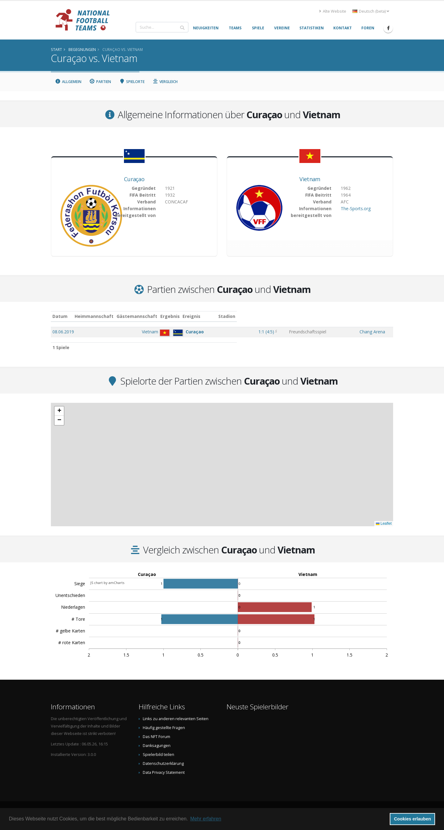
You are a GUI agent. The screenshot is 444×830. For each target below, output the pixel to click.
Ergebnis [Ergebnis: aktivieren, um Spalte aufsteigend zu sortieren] (259, 316)
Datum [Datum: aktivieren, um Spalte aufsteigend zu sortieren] (60, 316)
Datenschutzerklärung (163, 763)
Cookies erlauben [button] (412, 818)
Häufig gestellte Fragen (164, 727)
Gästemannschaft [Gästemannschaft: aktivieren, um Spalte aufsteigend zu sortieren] (187, 316)
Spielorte (132, 81)
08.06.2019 (63, 332)
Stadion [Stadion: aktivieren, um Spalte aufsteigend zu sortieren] (355, 316)
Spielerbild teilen (158, 754)
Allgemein (68, 81)
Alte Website (332, 11)
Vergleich (165, 81)
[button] (59, 411)
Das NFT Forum (156, 736)
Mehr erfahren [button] (205, 818)
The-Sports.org (356, 208)
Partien (100, 81)
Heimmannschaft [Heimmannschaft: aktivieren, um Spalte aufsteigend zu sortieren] (145, 316)
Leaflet (384, 523)
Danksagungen (157, 745)
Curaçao (134, 179)
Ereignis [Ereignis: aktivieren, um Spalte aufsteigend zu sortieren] (288, 316)
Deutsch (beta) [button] (370, 11)
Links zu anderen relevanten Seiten (175, 718)
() (257, 332)
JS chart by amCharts (107, 582)
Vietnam (309, 179)
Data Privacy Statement (164, 772)
